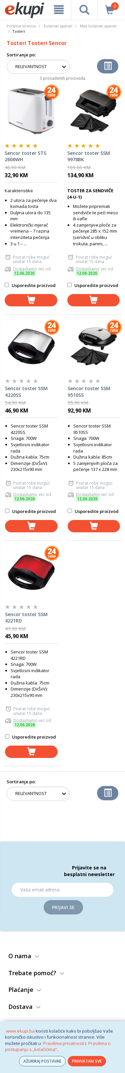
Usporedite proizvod (30, 285)
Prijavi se (63, 907)
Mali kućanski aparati (98, 25)
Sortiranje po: (21, 55)
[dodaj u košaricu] (31, 300)
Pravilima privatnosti (63, 1043)
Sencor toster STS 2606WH (25, 156)
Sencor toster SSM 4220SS (26, 391)
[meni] (59, 9)
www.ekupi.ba (20, 1031)
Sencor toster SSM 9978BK (88, 156)
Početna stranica (21, 25)
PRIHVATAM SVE (87, 1061)
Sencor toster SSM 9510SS (89, 391)
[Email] (62, 890)
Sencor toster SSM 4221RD (26, 617)
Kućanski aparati (58, 25)
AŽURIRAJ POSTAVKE (42, 1061)
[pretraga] (84, 9)
